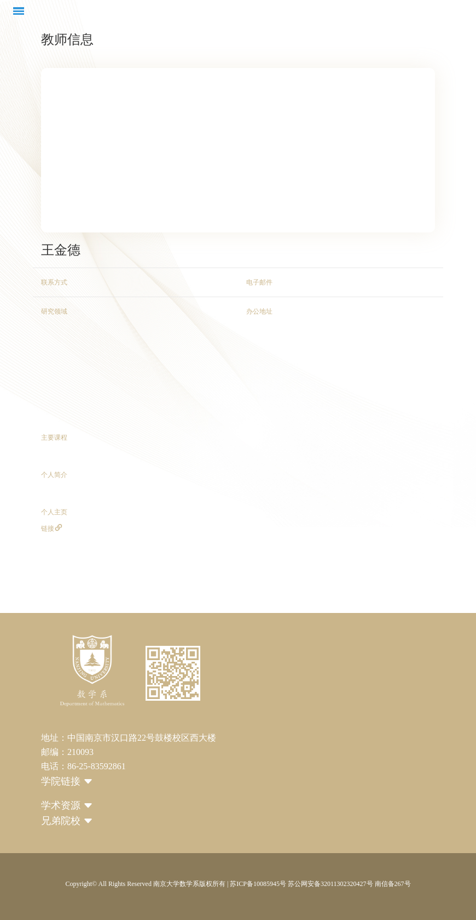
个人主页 (54, 512)
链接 (52, 528)
